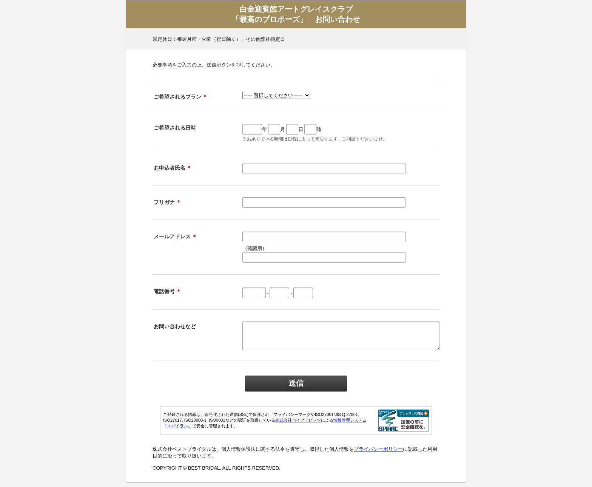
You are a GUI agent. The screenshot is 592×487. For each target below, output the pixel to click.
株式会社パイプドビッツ (298, 424)
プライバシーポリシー (378, 453)
